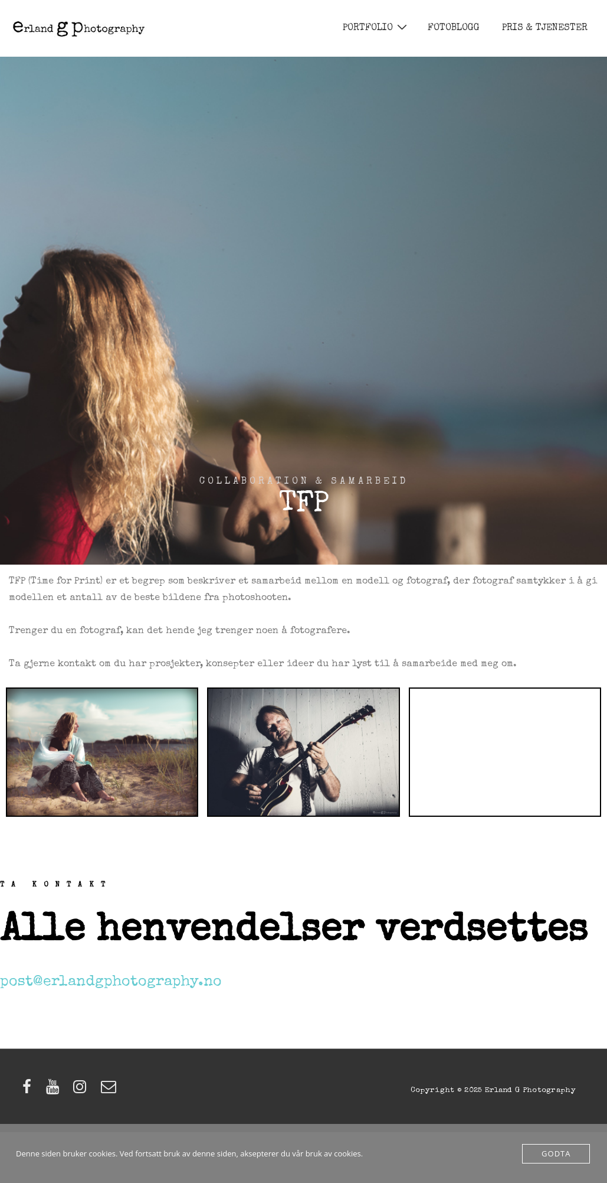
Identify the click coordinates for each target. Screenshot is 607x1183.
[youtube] (55, 1092)
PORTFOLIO (376, 27)
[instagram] (82, 1092)
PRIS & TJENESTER (545, 28)
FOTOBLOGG (454, 28)
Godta (556, 1153)
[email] (110, 1092)
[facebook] (29, 1092)
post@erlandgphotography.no (111, 982)
